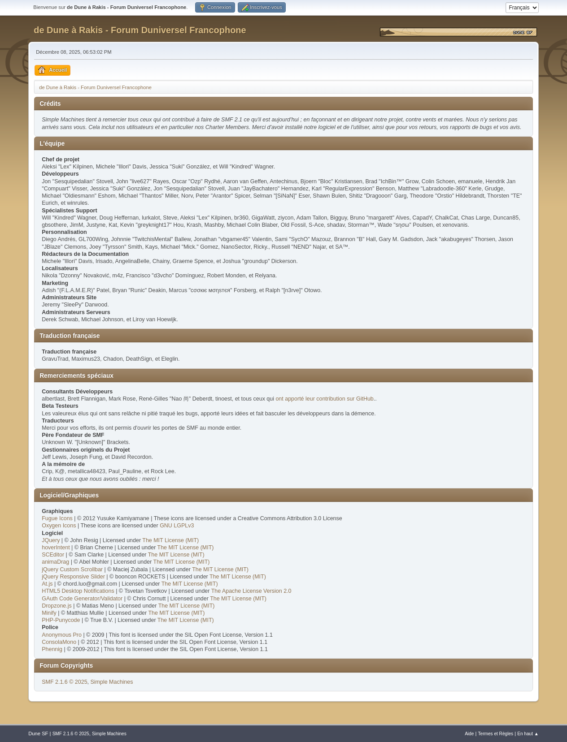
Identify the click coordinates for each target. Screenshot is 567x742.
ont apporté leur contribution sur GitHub (324, 399)
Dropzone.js (57, 606)
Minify (49, 613)
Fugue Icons (57, 518)
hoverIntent (56, 547)
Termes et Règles (496, 733)
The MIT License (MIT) (170, 540)
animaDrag (55, 562)
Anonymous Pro (62, 635)
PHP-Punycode (61, 620)
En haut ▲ (528, 733)
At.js (47, 584)
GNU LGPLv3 (177, 525)
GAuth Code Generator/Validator (82, 598)
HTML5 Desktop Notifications (78, 591)
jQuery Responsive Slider (73, 577)
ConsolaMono (59, 642)
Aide (469, 733)
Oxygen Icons (59, 525)
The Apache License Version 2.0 (251, 591)
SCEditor (53, 555)
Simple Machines (112, 682)
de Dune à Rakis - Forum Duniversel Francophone (140, 30)
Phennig (52, 649)
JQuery (51, 540)
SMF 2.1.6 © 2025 (64, 682)
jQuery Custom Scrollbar (72, 569)
